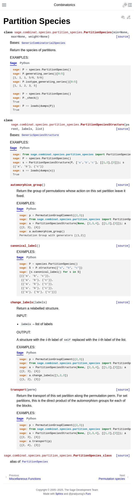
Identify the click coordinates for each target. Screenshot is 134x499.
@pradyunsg (76, 493)
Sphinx (59, 493)
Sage (13, 63)
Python (24, 63)
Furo (88, 493)
